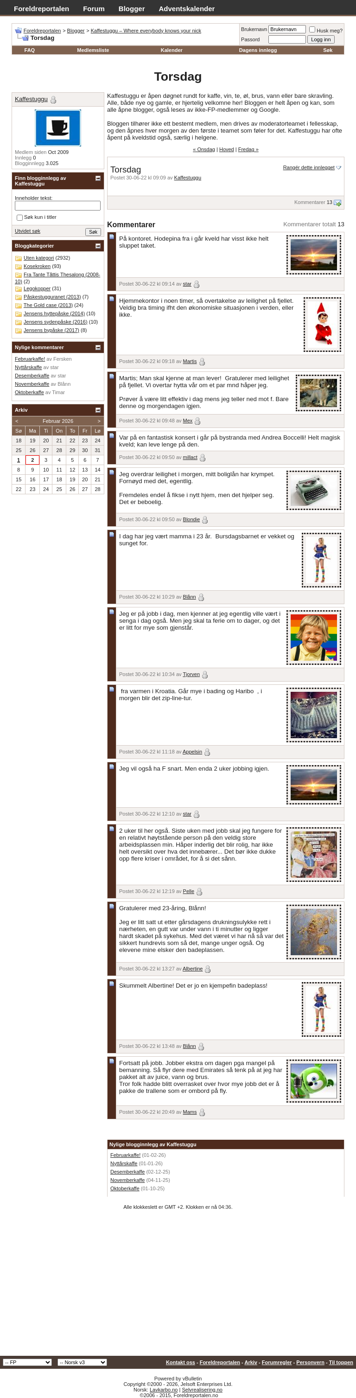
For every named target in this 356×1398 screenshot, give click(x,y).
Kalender (172, 50)
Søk (327, 50)
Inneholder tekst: (33, 198)
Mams (190, 1112)
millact (190, 457)
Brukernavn (254, 29)
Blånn (189, 597)
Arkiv (250, 1362)
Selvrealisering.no (202, 1389)
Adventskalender (187, 9)
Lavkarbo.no (164, 1389)
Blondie (191, 519)
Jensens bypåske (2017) (51, 330)
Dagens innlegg (258, 50)
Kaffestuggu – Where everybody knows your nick (146, 30)
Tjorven (191, 674)
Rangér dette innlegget (309, 167)
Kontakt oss (180, 1362)
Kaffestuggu (188, 177)
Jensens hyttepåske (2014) (54, 313)
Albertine (193, 968)
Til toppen (341, 1362)
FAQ (30, 50)
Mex (188, 420)
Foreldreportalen (41, 9)
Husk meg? (326, 30)
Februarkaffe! (125, 1155)
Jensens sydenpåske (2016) (56, 322)
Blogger (132, 9)
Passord (250, 39)
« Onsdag (204, 149)
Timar (58, 392)
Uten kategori (39, 258)
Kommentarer (309, 202)
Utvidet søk (27, 231)
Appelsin (192, 751)
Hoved (226, 149)
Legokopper (37, 288)
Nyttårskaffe (124, 1163)
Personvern (310, 1362)
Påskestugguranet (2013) (52, 297)
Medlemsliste (93, 50)
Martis (190, 361)
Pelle (188, 891)
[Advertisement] (178, 1286)
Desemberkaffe (127, 1172)
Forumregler (277, 1362)
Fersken (62, 359)
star (187, 284)
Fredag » (248, 149)
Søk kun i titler (37, 217)
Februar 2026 (58, 421)
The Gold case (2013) (48, 305)
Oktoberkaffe (125, 1188)
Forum (94, 9)
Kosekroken (37, 266)
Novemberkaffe (127, 1180)
